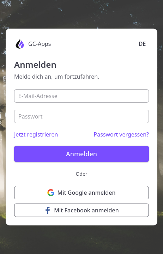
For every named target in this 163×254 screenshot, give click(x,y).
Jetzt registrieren (36, 134)
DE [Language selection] (142, 44)
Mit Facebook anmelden (81, 210)
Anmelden (81, 154)
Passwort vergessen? (121, 134)
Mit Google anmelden (81, 192)
